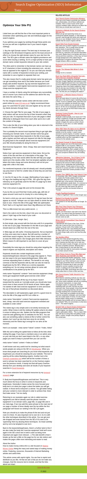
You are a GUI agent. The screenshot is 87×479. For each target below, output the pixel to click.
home (39, 467)
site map (46, 467)
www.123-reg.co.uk (22, 103)
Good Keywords (18, 368)
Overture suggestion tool (12, 359)
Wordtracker (36, 349)
